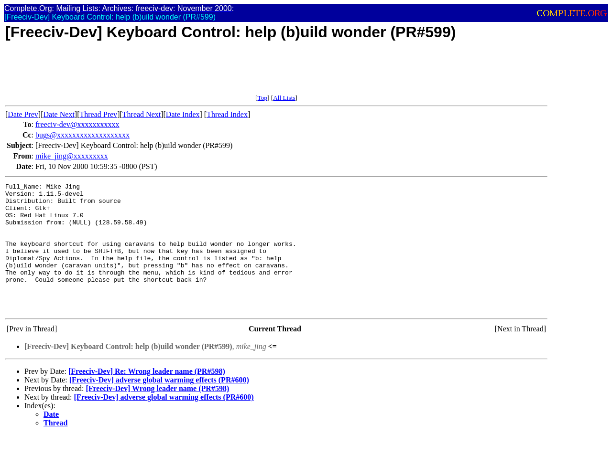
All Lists (284, 97)
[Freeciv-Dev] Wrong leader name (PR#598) (157, 414)
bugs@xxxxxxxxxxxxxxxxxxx (82, 135)
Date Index (183, 114)
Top (262, 97)
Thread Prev (98, 114)
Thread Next (141, 114)
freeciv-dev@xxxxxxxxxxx (77, 124)
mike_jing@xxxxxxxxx (71, 156)
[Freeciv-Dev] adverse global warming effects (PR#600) (159, 406)
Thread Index (227, 114)
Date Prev (23, 114)
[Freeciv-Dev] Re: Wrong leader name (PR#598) (146, 397)
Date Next (59, 114)
